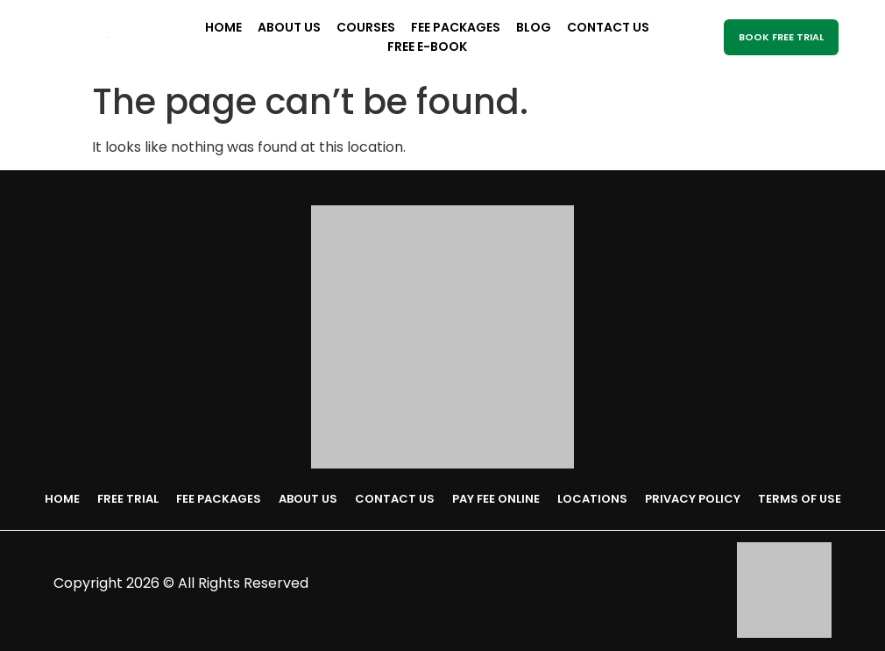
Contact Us (608, 27)
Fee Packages (455, 27)
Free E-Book (427, 46)
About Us (289, 27)
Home (223, 27)
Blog (533, 27)
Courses (365, 27)
